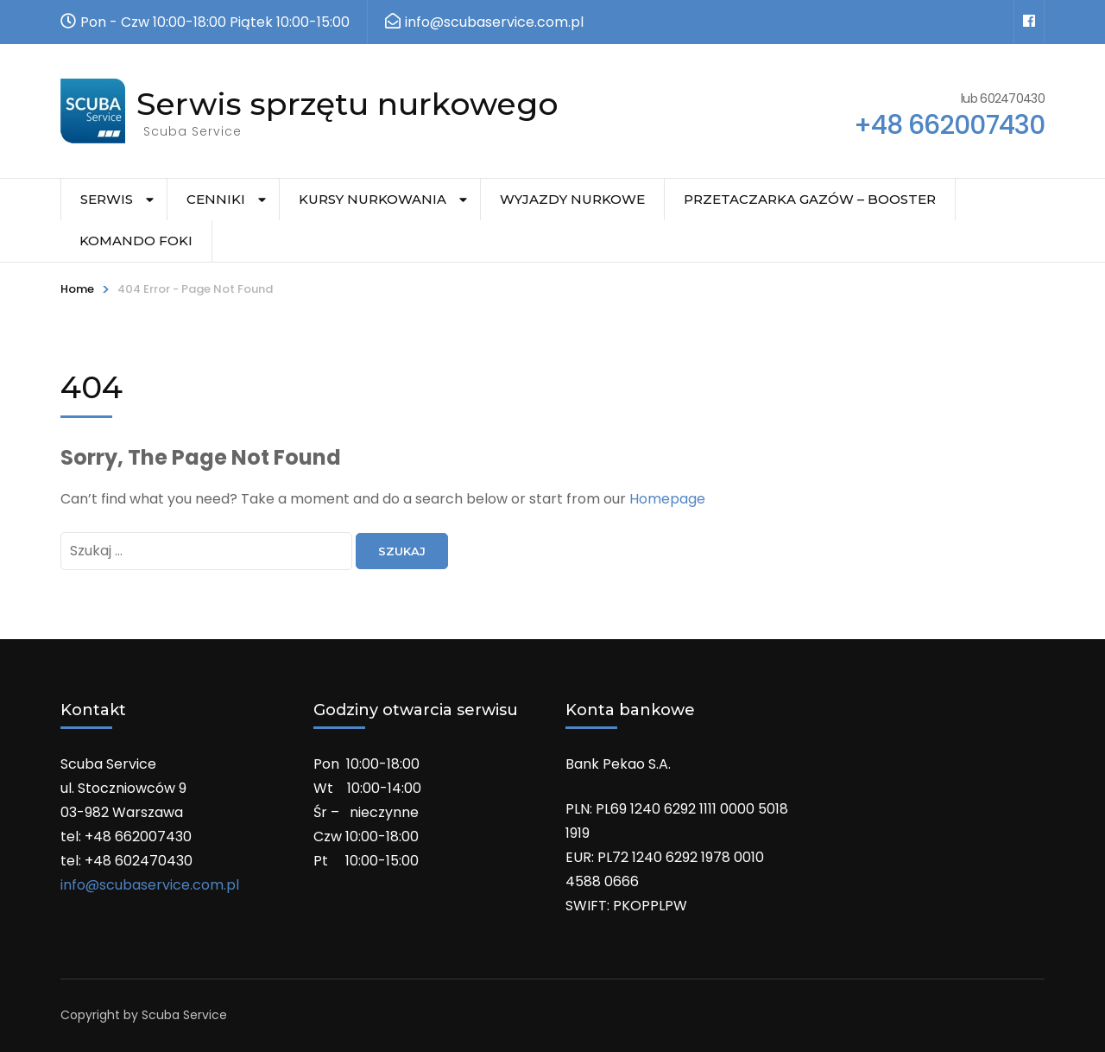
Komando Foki (136, 240)
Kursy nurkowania (372, 199)
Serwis (106, 199)
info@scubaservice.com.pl (149, 885)
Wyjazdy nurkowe (572, 199)
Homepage (667, 499)
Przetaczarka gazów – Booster (810, 199)
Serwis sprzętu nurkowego (347, 104)
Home (77, 289)
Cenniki (215, 199)
